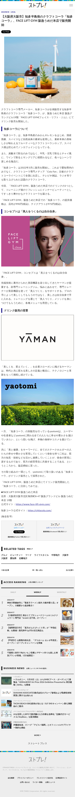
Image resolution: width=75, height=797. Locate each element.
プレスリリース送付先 (45, 778)
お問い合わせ (25, 782)
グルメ (4, 555)
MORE (37, 735)
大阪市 (65, 555)
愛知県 (13, 558)
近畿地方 (23, 558)
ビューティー (16, 555)
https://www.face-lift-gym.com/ (33, 504)
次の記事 (70, 570)
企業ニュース (50, 782)
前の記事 (5, 570)
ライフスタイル (41, 555)
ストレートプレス (37, 743)
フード (28, 555)
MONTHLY (61, 592)
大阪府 (4, 558)
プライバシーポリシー (25, 778)
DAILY (13, 592)
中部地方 (55, 555)
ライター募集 (37, 782)
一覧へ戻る (37, 570)
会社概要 (11, 778)
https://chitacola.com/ (40, 510)
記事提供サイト (61, 778)
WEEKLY (37, 592)
